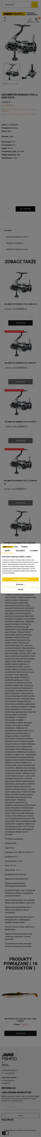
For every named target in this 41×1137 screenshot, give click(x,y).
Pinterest (17, 84)
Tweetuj (14, 84)
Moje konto (30, 20)
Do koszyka (25, 209)
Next (39, 72)
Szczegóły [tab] (20, 551)
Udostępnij (11, 84)
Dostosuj (20, 584)
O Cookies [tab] (34, 551)
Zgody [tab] (7, 551)
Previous (2, 72)
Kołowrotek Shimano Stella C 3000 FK (20, 422)
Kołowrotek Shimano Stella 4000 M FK (20, 363)
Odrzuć (20, 589)
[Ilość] (8, 208)
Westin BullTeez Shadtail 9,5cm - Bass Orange (20, 1020)
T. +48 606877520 (8, 1073)
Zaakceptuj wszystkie (20, 579)
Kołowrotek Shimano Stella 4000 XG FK (20, 304)
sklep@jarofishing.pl (10, 1070)
